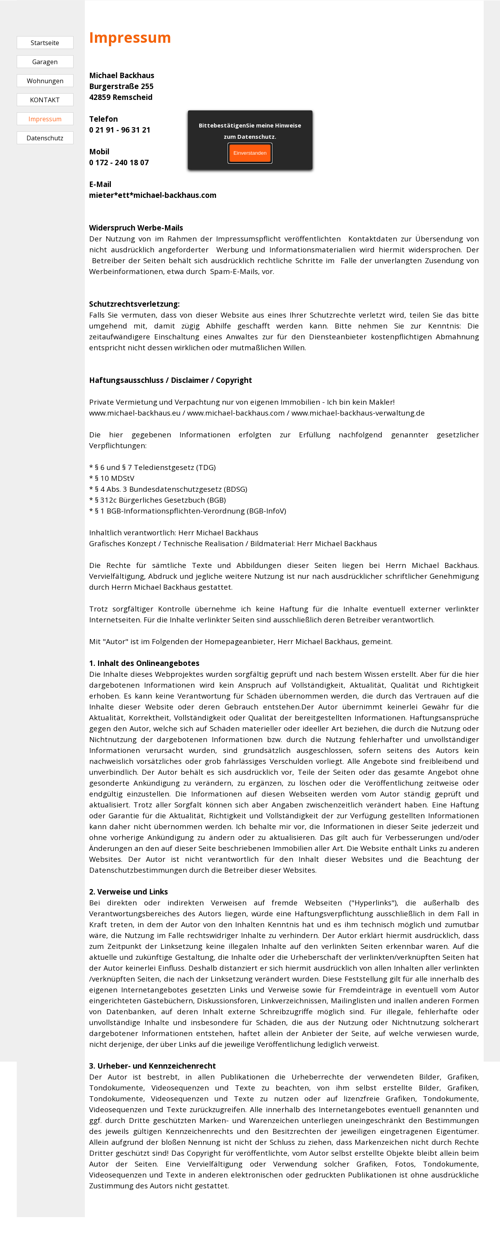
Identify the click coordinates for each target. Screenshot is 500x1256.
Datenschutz (44, 138)
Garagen (45, 62)
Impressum (44, 119)
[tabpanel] (284, 609)
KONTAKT (45, 100)
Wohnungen (45, 81)
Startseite (45, 42)
